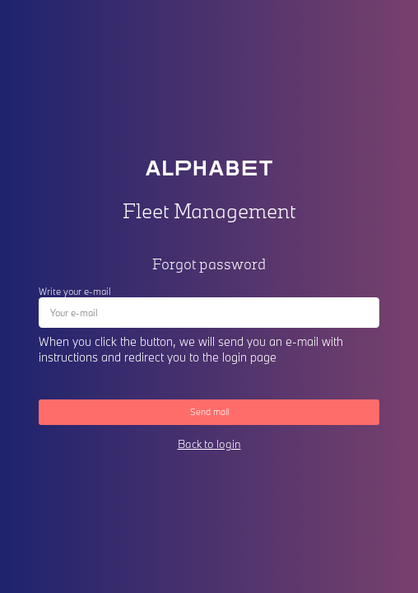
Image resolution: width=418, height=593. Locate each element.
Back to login (209, 444)
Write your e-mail (75, 291)
